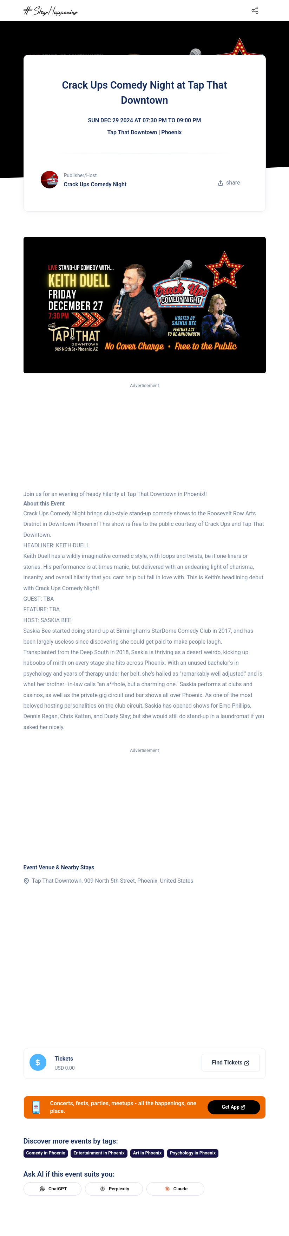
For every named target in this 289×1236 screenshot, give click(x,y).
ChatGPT (52, 1189)
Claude (175, 1189)
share (229, 182)
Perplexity (113, 1189)
